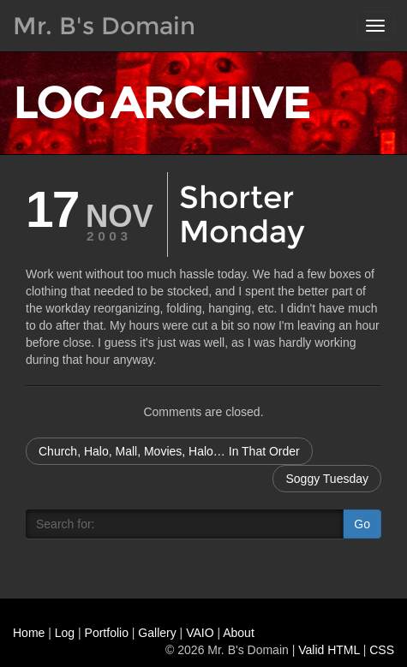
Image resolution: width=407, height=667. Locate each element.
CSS (381, 650)
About (238, 633)
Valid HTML (329, 650)
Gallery (157, 633)
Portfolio (107, 633)
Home (29, 633)
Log (65, 633)
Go (362, 524)
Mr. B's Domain (104, 25)
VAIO (199, 633)
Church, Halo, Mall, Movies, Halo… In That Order (169, 451)
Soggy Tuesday (326, 478)
